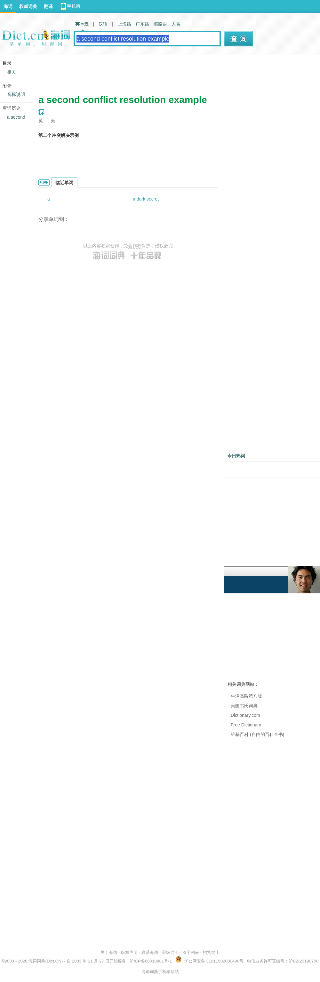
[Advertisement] (154, 72)
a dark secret (146, 199)
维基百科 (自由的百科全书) (257, 734)
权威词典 (28, 6)
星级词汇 (170, 952)
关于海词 (108, 952)
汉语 (103, 24)
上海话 (124, 24)
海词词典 (36, 961)
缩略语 (160, 24)
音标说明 (16, 94)
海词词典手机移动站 (160, 971)
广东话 (142, 24)
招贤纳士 (211, 952)
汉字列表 (190, 952)
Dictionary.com (245, 715)
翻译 (48, 6)
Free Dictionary (246, 724)
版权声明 (129, 952)
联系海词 (149, 952)
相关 (11, 72)
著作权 (134, 245)
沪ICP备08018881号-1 (151, 961)
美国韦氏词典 (244, 705)
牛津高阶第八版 (246, 696)
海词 (8, 6)
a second (16, 117)
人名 (176, 24)
